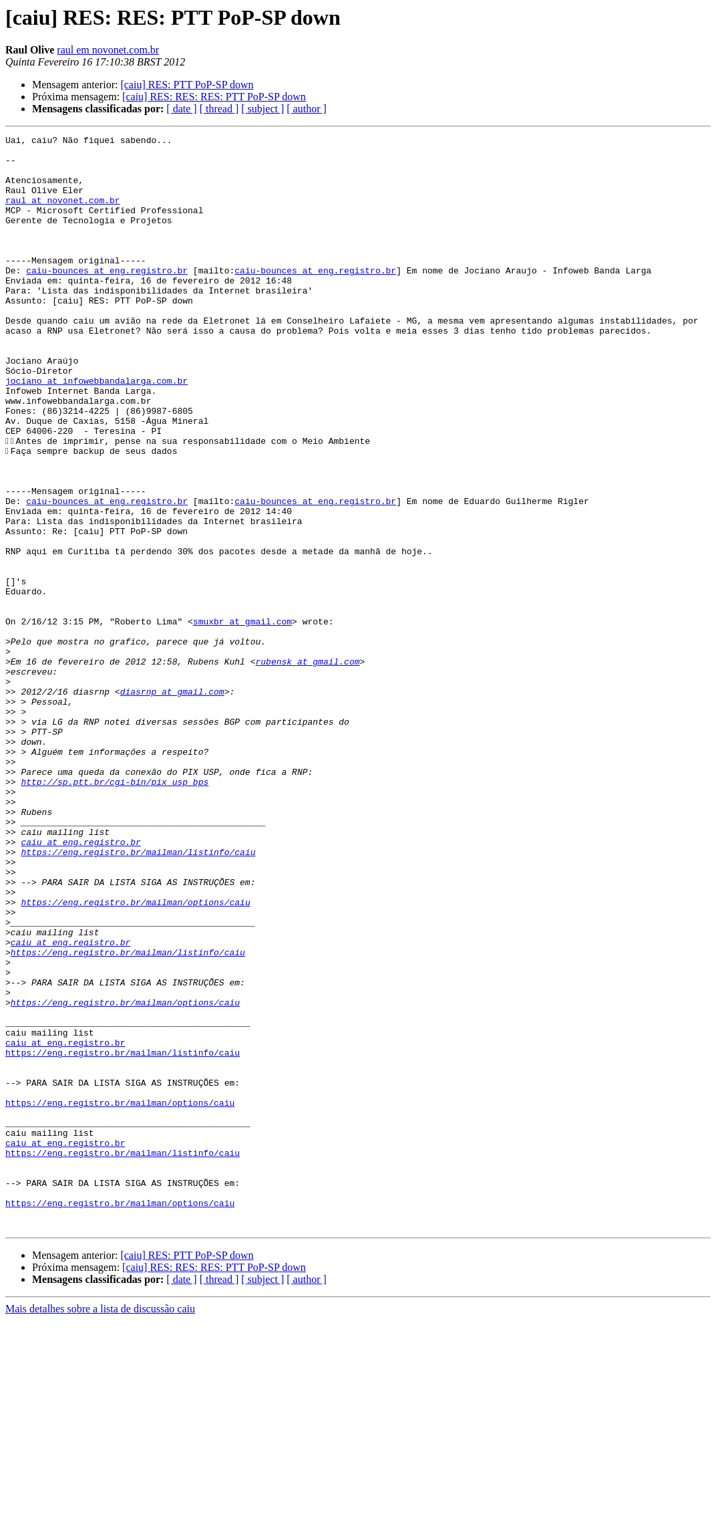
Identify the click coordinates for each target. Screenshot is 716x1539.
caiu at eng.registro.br (80, 984)
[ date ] (181, 108)
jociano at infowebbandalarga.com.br (96, 431)
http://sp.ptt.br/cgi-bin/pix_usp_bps (114, 912)
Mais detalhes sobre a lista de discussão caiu (100, 1527)
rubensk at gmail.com (307, 767)
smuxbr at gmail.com (242, 719)
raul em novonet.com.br (108, 49)
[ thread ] (219, 108)
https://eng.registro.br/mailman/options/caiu (135, 1056)
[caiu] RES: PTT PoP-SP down (186, 84)
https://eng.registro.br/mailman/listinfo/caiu (138, 996)
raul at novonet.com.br (62, 214)
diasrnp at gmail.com (172, 804)
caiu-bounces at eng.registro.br (107, 298)
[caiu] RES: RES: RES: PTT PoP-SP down (214, 96)
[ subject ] (262, 108)
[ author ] (307, 108)
